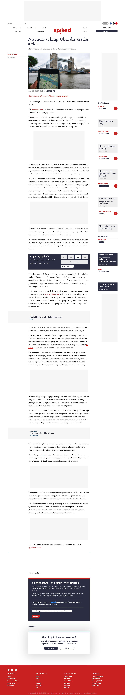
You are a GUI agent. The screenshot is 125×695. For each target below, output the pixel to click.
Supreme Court (37, 109)
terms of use (58, 693)
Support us (106, 31)
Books (85, 31)
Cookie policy (10, 685)
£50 (85, 257)
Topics (15, 28)
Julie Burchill (103, 156)
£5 (63, 257)
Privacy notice (11, 683)
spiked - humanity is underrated (62, 31)
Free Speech (39, 685)
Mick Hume (67, 685)
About (9, 676)
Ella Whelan (67, 683)
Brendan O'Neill (103, 184)
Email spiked (95, 685)
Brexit (37, 681)
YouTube (116, 23)
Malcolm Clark (103, 131)
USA (37, 687)
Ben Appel (101, 106)
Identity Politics (103, 133)
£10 (71, 257)
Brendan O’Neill (68, 676)
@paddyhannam (34, 547)
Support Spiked (11, 678)
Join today (51, 648)
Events (85, 28)
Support (35, 616)
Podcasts (18, 31)
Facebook (111, 23)
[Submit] (25, 23)
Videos (44, 28)
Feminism (38, 683)
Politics (50, 91)
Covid (43, 455)
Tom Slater (102, 240)
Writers (29, 28)
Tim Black (66, 687)
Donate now (66, 266)
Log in (105, 23)
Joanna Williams (68, 681)
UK (53, 91)
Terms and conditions (13, 681)
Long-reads (40, 31)
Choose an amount (74, 262)
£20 (78, 257)
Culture (38, 678)
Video (100, 269)
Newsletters (107, 28)
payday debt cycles (52, 294)
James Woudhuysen (104, 211)
